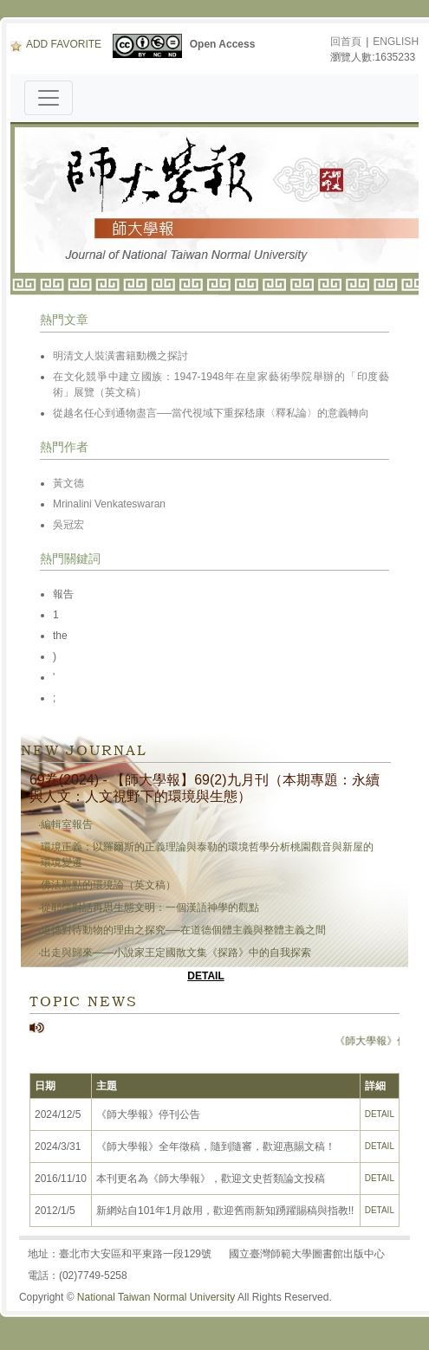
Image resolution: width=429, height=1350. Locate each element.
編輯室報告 (67, 824)
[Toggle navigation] (48, 98)
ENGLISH (396, 42)
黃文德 (68, 483)
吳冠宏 (68, 525)
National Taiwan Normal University (156, 1297)
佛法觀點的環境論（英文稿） (108, 885)
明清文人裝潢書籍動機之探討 (120, 356)
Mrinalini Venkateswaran (109, 504)
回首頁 (345, 42)
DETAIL (205, 976)
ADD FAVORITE (55, 44)
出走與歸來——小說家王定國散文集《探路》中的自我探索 (176, 952)
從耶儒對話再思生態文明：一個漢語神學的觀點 (150, 907)
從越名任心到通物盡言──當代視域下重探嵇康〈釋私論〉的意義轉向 (211, 413)
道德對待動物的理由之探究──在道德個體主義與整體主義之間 (183, 930)
